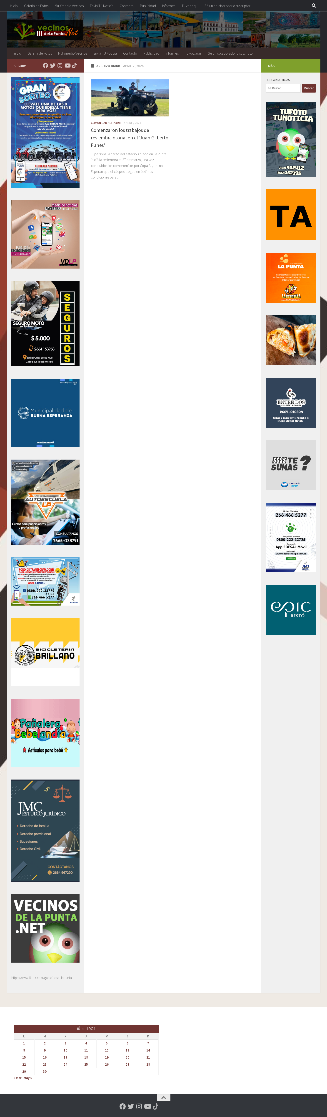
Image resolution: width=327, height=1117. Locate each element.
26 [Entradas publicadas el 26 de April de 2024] (107, 1064)
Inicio (14, 5)
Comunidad (99, 123)
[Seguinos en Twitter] (52, 65)
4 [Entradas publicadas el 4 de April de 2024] (86, 1043)
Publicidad (148, 5)
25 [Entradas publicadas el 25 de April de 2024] (86, 1064)
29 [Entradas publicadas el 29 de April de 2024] (24, 1071)
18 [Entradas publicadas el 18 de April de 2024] (86, 1057)
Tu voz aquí (190, 5)
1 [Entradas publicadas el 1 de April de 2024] (24, 1043)
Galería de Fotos (36, 5)
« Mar (18, 1078)
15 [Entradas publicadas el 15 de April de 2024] (24, 1057)
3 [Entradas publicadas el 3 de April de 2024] (65, 1043)
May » (28, 1078)
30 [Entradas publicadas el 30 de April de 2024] (45, 1071)
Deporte (116, 123)
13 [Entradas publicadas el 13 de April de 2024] (127, 1050)
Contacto (127, 5)
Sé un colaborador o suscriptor (227, 5)
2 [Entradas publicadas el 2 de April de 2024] (45, 1043)
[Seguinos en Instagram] (60, 65)
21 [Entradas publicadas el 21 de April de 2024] (148, 1057)
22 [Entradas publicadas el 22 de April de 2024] (24, 1064)
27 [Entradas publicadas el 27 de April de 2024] (127, 1064)
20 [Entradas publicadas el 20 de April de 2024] (127, 1057)
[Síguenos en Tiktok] (74, 65)
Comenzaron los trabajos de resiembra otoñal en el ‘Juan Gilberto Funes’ (129, 137)
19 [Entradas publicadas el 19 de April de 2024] (107, 1057)
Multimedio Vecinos (69, 5)
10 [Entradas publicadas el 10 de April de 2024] (65, 1050)
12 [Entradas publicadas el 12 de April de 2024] (107, 1050)
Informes (168, 5)
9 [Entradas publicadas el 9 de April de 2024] (45, 1050)
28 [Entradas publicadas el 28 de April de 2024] (148, 1064)
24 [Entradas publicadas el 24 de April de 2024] (65, 1064)
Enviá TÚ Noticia (101, 5)
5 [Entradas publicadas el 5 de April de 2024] (107, 1043)
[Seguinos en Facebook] (45, 65)
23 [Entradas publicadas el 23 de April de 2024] (45, 1064)
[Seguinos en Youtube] (67, 65)
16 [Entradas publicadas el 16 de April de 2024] (45, 1057)
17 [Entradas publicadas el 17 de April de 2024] (65, 1057)
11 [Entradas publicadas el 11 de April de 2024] (86, 1050)
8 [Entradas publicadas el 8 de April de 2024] (24, 1050)
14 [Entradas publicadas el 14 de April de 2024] (148, 1050)
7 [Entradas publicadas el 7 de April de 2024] (148, 1043)
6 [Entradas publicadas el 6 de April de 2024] (127, 1043)
